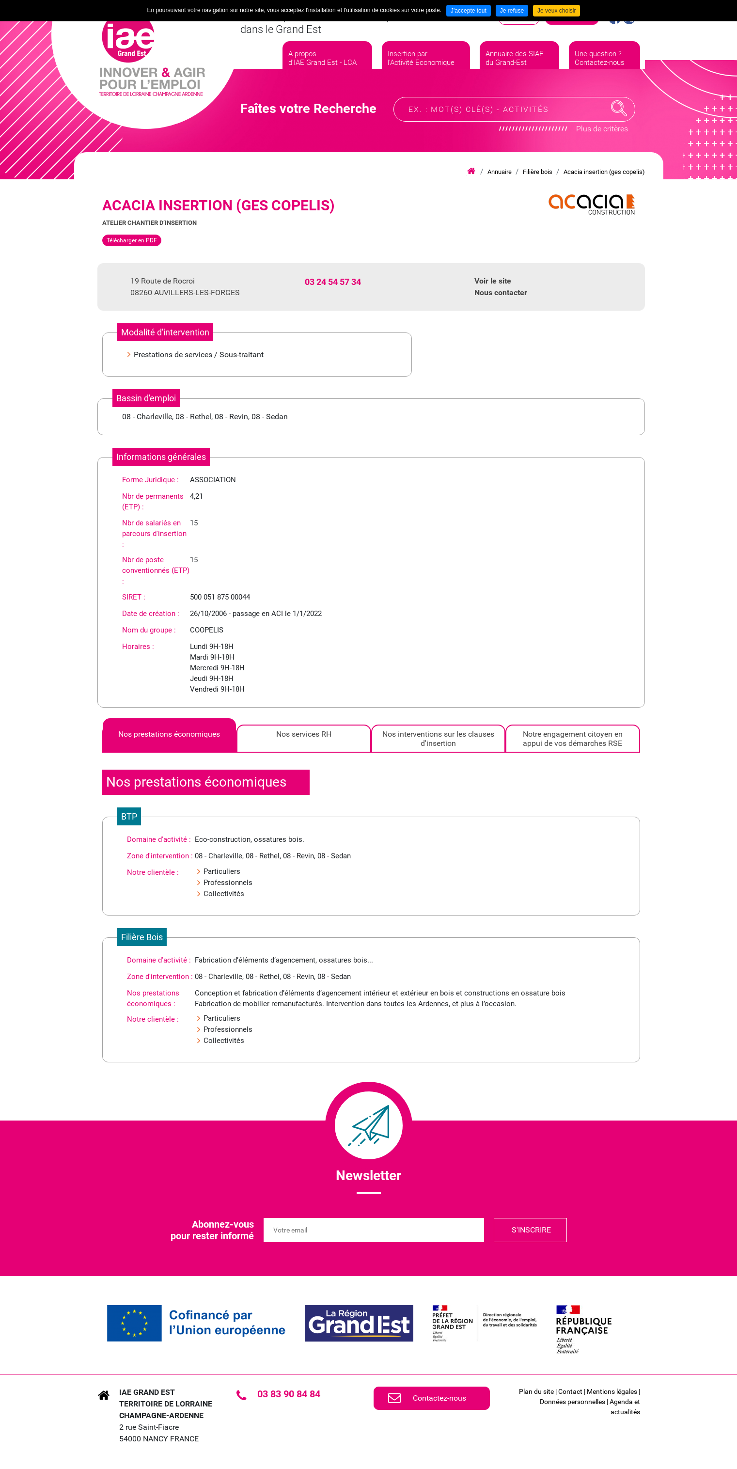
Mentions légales (612, 1391)
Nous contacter (500, 292)
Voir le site (492, 280)
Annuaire (499, 171)
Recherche (619, 108)
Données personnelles (572, 1402)
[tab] (169, 739)
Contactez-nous (439, 1398)
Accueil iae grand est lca (471, 171)
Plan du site (536, 1391)
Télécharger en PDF (132, 240)
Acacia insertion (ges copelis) (604, 171)
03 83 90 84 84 (288, 1394)
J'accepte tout (468, 10)
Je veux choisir (556, 10)
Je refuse (512, 10)
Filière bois (537, 171)
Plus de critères (602, 128)
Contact (570, 1391)
